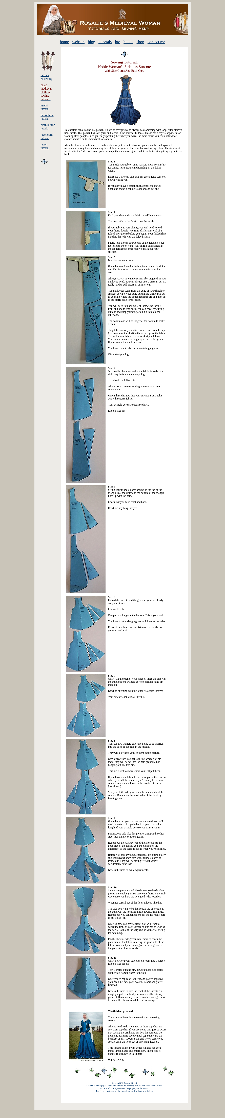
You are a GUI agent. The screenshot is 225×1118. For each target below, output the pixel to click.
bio (117, 42)
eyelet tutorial (45, 107)
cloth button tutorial (48, 126)
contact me (156, 42)
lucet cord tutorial (47, 136)
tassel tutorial (45, 146)
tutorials (105, 42)
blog (91, 42)
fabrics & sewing (46, 77)
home (64, 42)
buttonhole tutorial (47, 116)
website (78, 42)
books (128, 42)
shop (140, 42)
